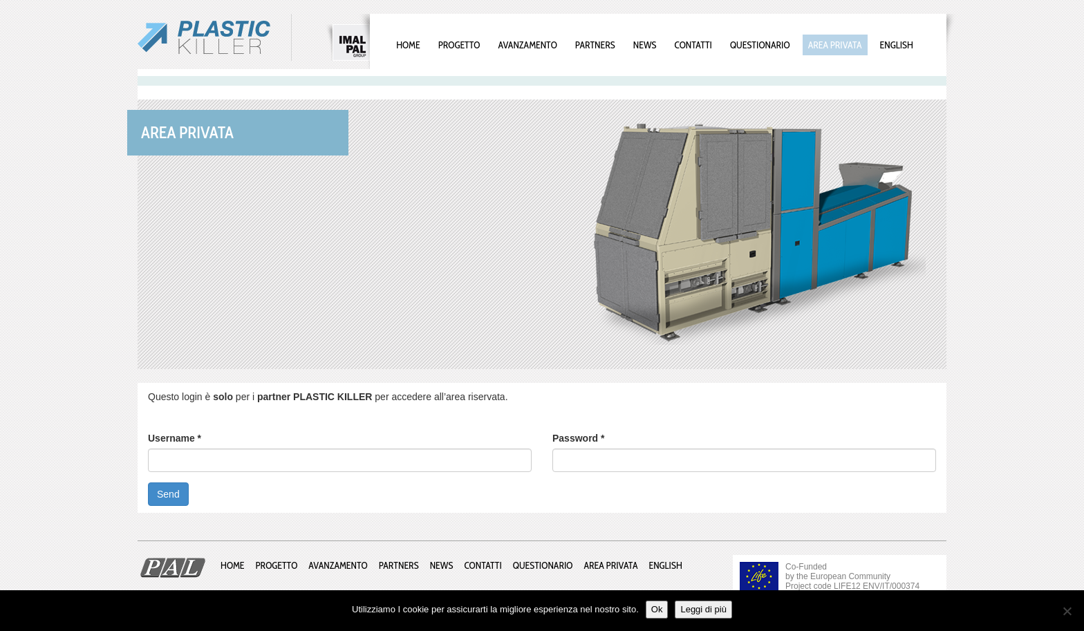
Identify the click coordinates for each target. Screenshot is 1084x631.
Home (408, 45)
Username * (174, 438)
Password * (578, 438)
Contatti (693, 45)
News (645, 45)
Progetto (459, 45)
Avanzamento (527, 45)
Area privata (835, 45)
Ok (657, 609)
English (896, 45)
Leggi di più (703, 609)
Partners (595, 45)
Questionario (760, 45)
